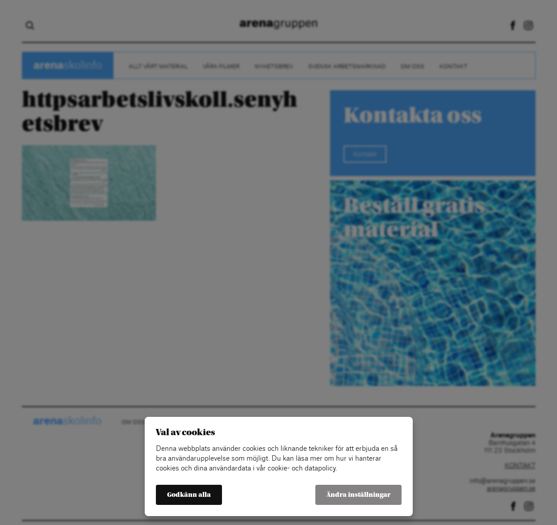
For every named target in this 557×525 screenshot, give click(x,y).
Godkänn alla (189, 495)
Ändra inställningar (358, 495)
